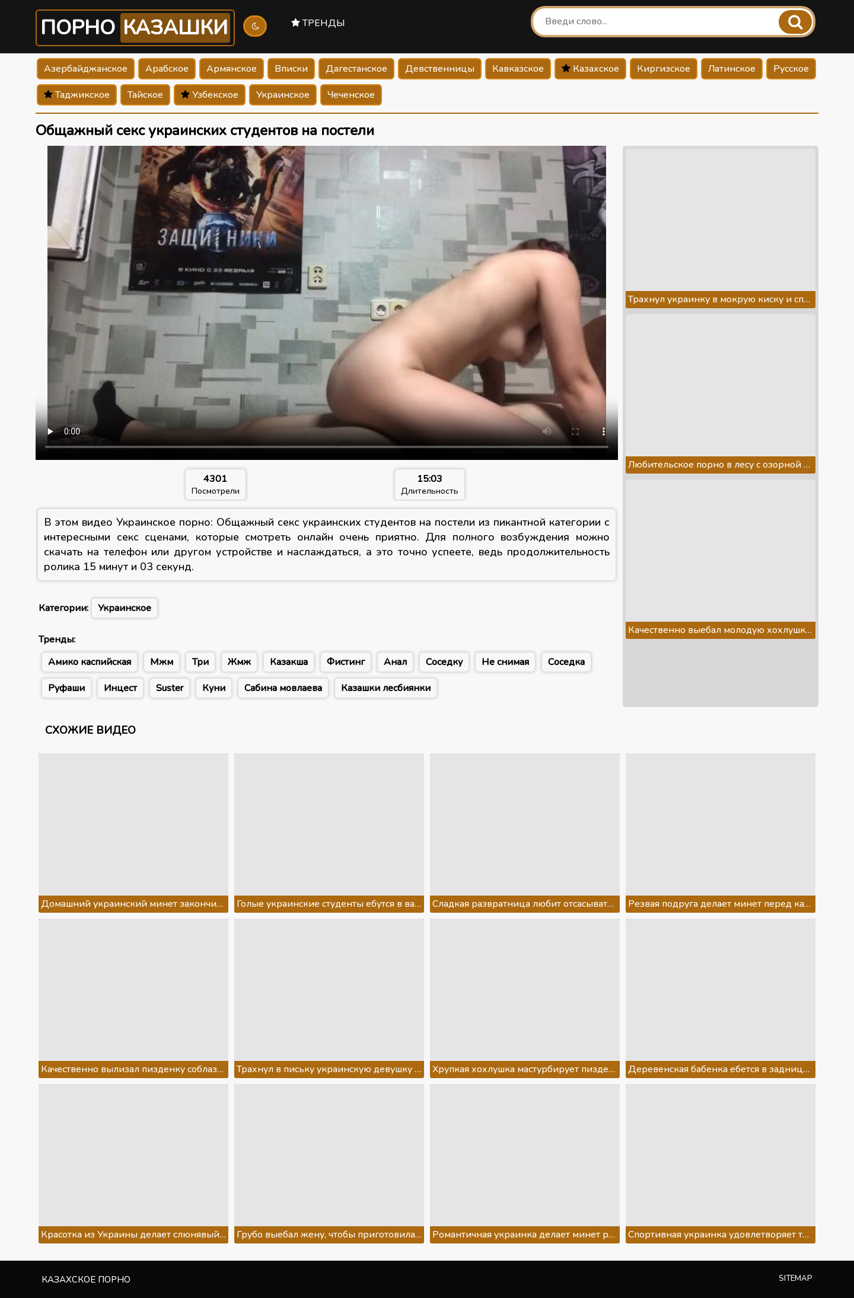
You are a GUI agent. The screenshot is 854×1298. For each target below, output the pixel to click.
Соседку (444, 662)
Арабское (167, 68)
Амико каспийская (89, 662)
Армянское (231, 68)
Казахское (590, 68)
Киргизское (663, 68)
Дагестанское (356, 68)
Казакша (289, 662)
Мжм (161, 662)
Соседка (566, 662)
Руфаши (66, 688)
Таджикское (77, 94)
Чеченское (351, 94)
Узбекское (209, 94)
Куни (213, 688)
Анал (395, 662)
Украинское (283, 94)
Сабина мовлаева (283, 688)
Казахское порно (86, 1280)
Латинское (732, 68)
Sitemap (795, 1278)
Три (200, 662)
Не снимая (505, 662)
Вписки (291, 68)
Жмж (239, 662)
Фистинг (346, 662)
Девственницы (439, 68)
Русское (791, 68)
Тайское (145, 94)
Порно (135, 28)
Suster (169, 688)
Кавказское (518, 68)
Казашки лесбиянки (386, 688)
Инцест (120, 688)
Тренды (318, 23)
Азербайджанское (86, 68)
